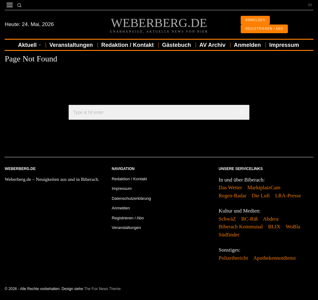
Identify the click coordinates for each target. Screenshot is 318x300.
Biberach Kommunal (241, 227)
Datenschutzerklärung (131, 198)
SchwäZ (227, 219)
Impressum (122, 188)
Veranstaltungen (126, 227)
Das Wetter (230, 187)
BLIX (274, 227)
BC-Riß (249, 219)
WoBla (293, 227)
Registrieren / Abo (128, 218)
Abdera (271, 219)
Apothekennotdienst (274, 258)
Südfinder (229, 235)
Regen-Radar (233, 196)
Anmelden (121, 208)
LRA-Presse (288, 196)
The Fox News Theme (102, 289)
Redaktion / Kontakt (129, 179)
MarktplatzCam (263, 187)
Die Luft (261, 196)
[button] (241, 112)
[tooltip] (310, 5)
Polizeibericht (233, 258)
